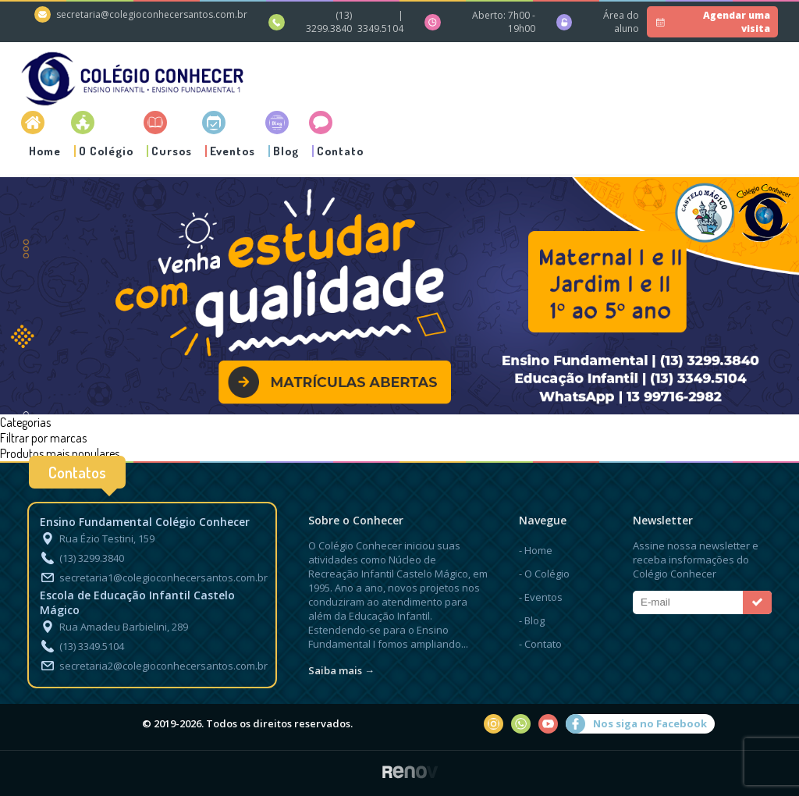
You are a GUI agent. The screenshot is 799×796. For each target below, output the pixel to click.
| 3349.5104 (380, 22)
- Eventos (541, 597)
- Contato (540, 644)
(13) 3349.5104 (82, 646)
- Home (535, 550)
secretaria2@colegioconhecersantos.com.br (154, 665)
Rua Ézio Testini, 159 (97, 538)
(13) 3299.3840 (329, 22)
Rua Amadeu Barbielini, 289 (114, 626)
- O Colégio (544, 574)
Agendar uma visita (711, 22)
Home (45, 151)
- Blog (532, 620)
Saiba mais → (341, 670)
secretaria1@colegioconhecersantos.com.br (154, 577)
